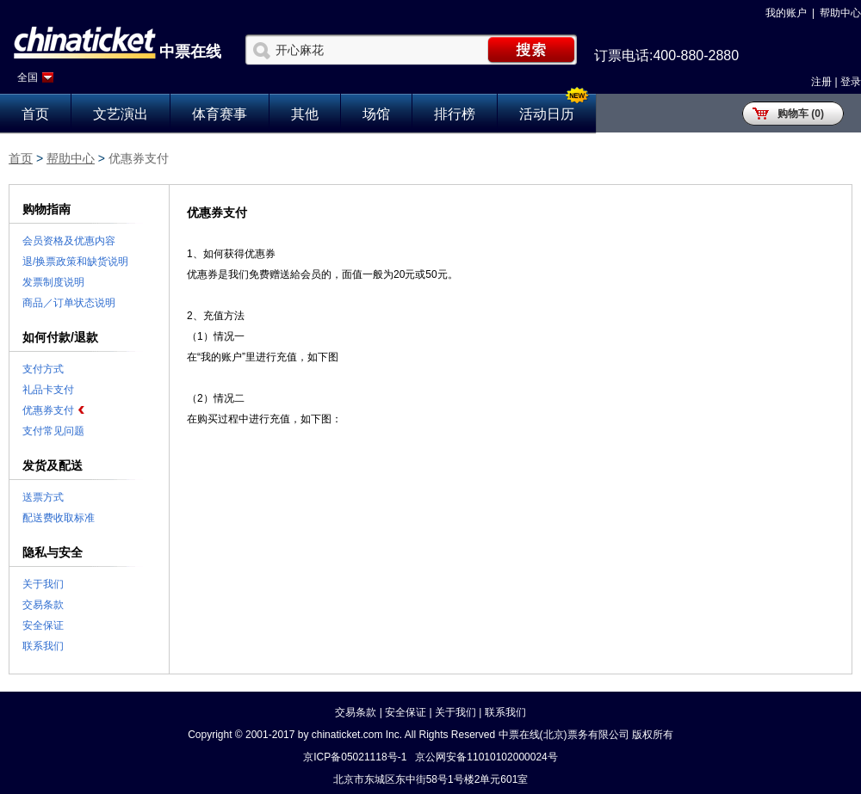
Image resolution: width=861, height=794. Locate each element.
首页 (35, 114)
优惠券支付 (48, 410)
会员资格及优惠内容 (68, 241)
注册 (821, 82)
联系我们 (43, 646)
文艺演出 (120, 114)
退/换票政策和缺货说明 (75, 261)
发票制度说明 (53, 282)
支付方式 (43, 369)
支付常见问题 (53, 431)
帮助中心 (840, 13)
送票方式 (43, 497)
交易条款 (43, 605)
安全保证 (43, 625)
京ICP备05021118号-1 (354, 757)
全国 (27, 77)
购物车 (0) (800, 114)
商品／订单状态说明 (68, 303)
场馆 (376, 114)
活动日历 (546, 114)
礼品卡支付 (48, 390)
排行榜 (454, 114)
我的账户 (786, 13)
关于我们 (43, 584)
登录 (850, 82)
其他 (305, 114)
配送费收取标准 (58, 518)
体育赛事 (219, 114)
